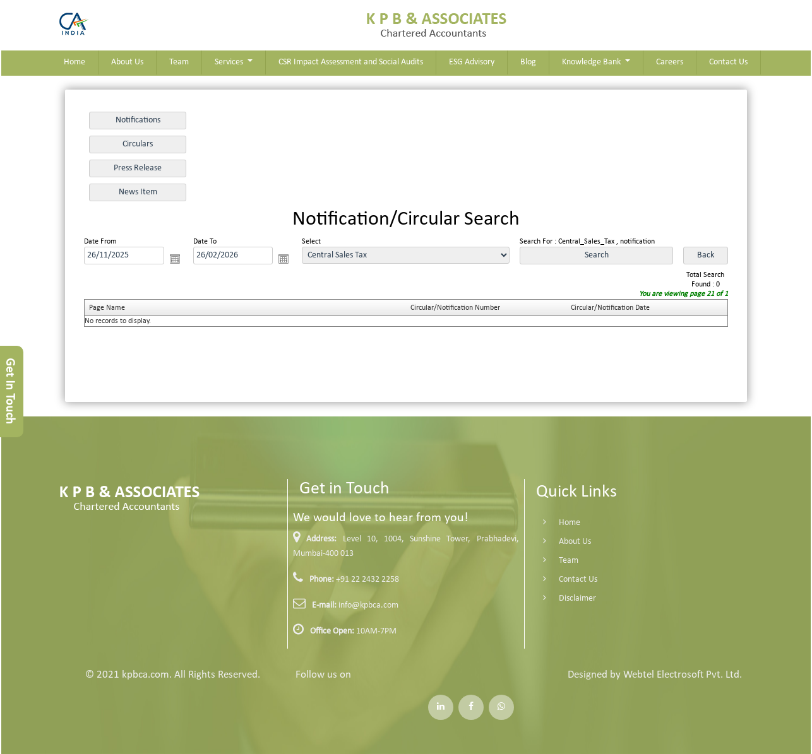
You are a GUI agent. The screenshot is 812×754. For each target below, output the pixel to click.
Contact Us (728, 62)
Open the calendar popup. (175, 259)
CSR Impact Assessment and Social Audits (350, 62)
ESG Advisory (471, 62)
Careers (669, 62)
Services (230, 62)
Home (74, 62)
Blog (528, 62)
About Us (127, 62)
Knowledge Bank (592, 62)
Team (179, 62)
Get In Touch (9, 391)
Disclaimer (566, 598)
